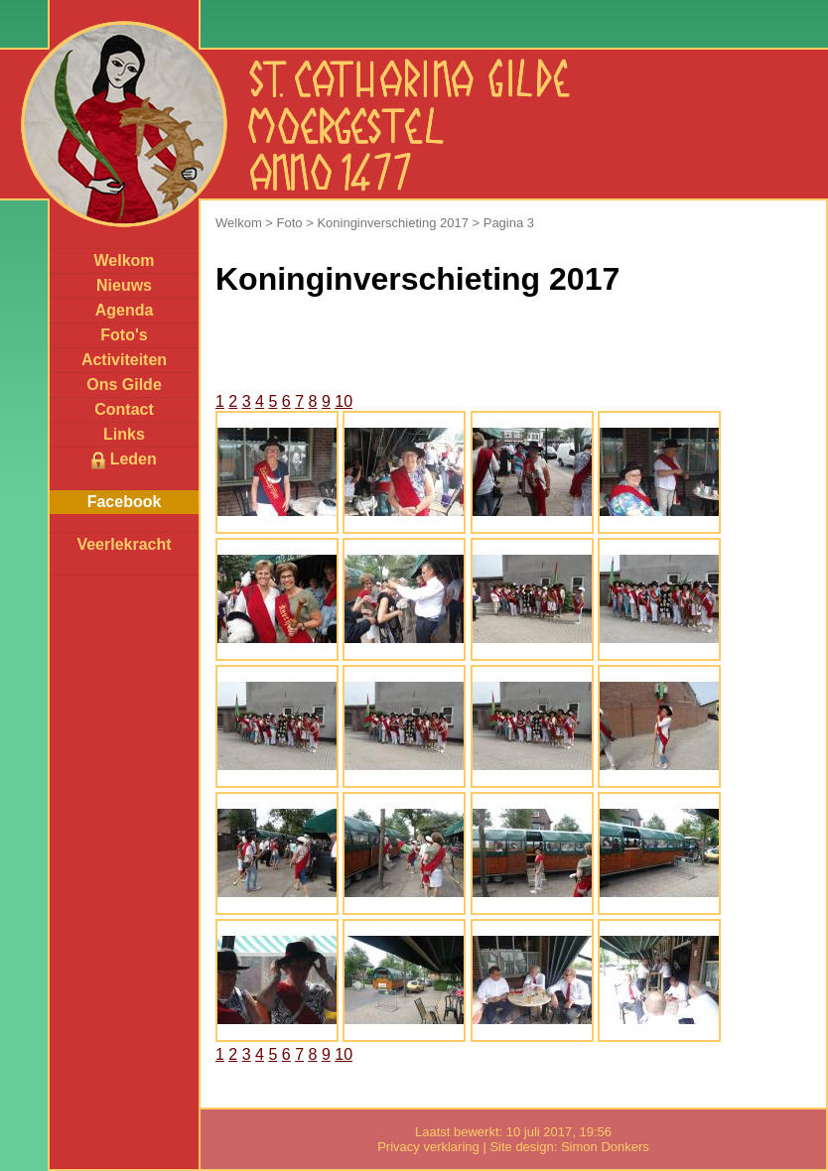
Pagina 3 (508, 222)
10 (343, 401)
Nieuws (124, 285)
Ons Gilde (124, 384)
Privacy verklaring (428, 1146)
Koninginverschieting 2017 (393, 222)
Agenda (124, 310)
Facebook (124, 501)
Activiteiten (124, 359)
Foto (290, 222)
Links (124, 434)
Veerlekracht (123, 544)
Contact (124, 409)
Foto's (123, 334)
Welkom (123, 260)
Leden (124, 460)
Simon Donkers (605, 1146)
